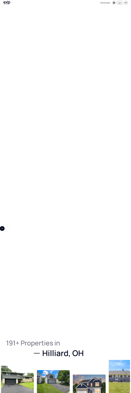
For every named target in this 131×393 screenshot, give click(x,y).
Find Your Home (105, 3)
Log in (120, 3)
